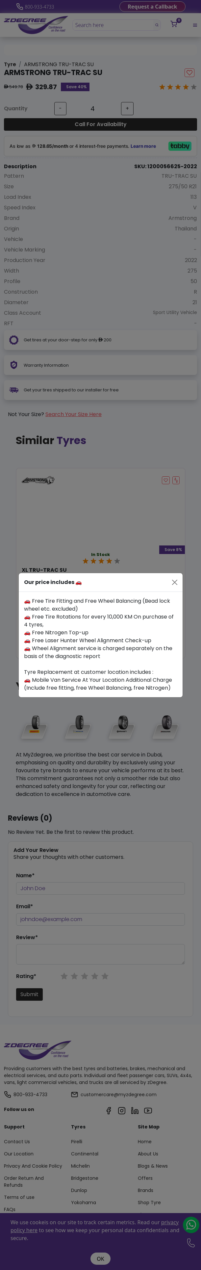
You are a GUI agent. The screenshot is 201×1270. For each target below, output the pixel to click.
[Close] (174, 582)
